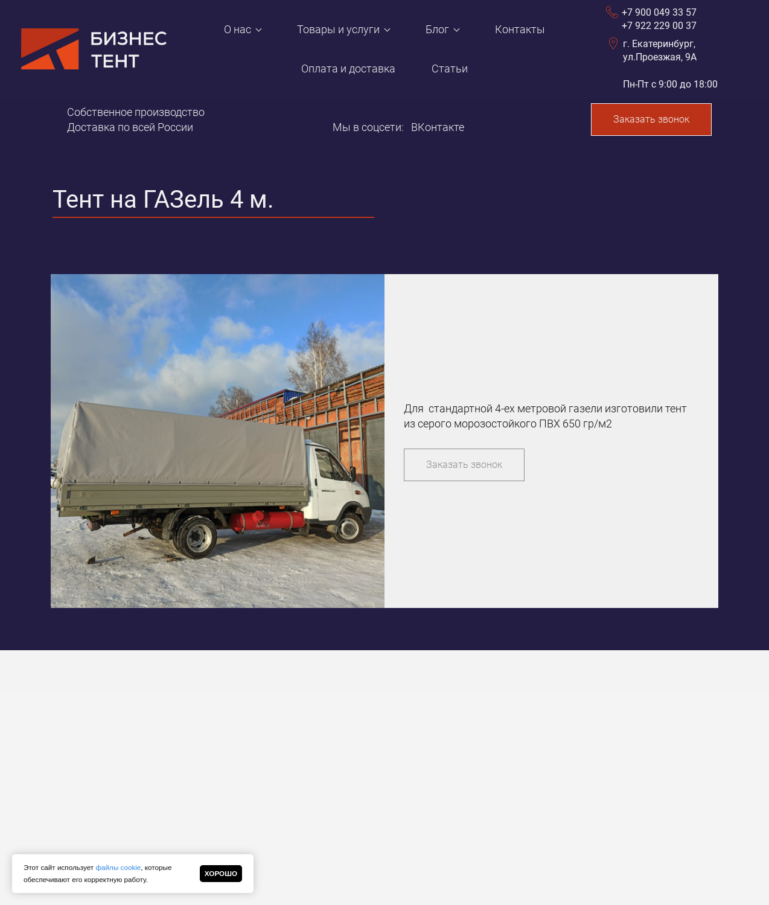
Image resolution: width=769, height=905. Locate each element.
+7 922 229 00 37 (659, 25)
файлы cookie (118, 867)
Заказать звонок (651, 119)
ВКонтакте (437, 127)
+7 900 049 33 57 (659, 12)
